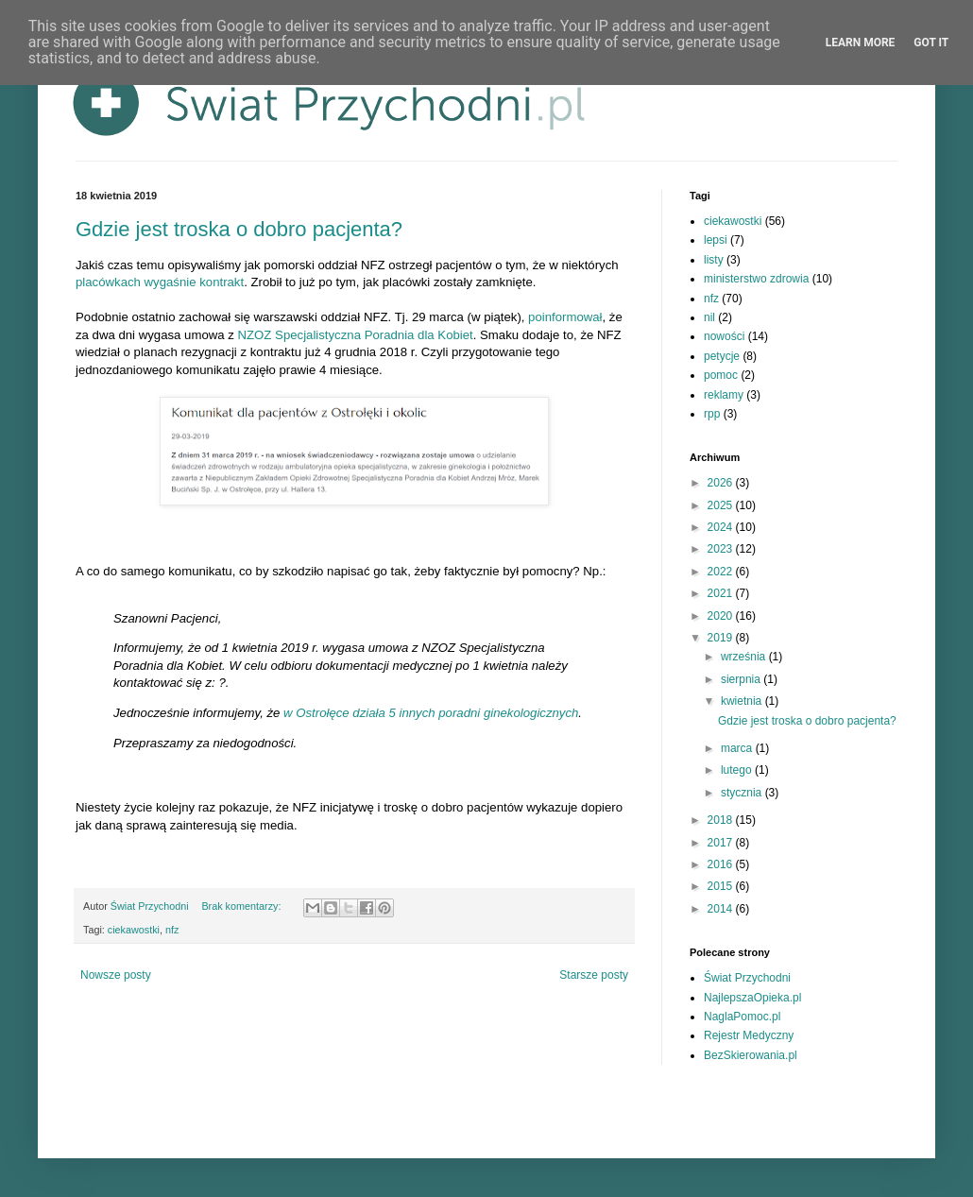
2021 (722, 593)
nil (709, 317)
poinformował (565, 317)
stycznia (743, 792)
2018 (722, 820)
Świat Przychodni (747, 977)
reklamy (723, 395)
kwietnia (743, 701)
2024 (722, 527)
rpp (712, 413)
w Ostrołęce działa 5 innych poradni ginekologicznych (430, 713)
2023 (722, 549)
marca (738, 748)
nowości (724, 336)
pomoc (721, 375)
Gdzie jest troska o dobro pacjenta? (239, 229)
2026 (722, 482)
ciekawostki (134, 929)
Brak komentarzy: (242, 906)
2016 (722, 864)
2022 (722, 571)
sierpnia (742, 679)
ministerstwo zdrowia (756, 278)
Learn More (861, 42)
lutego (738, 770)
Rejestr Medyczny (749, 1035)
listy (714, 259)
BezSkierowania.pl (750, 1055)
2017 (722, 842)
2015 (722, 886)
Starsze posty (593, 975)
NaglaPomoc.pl (742, 1016)
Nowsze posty (115, 975)
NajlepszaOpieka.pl (752, 997)
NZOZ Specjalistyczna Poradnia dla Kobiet (355, 335)
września (745, 656)
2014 (722, 908)
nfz (172, 929)
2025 (722, 505)
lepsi (715, 240)
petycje (722, 356)
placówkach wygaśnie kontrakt (160, 282)
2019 (722, 637)
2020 (722, 616)
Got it (930, 42)
